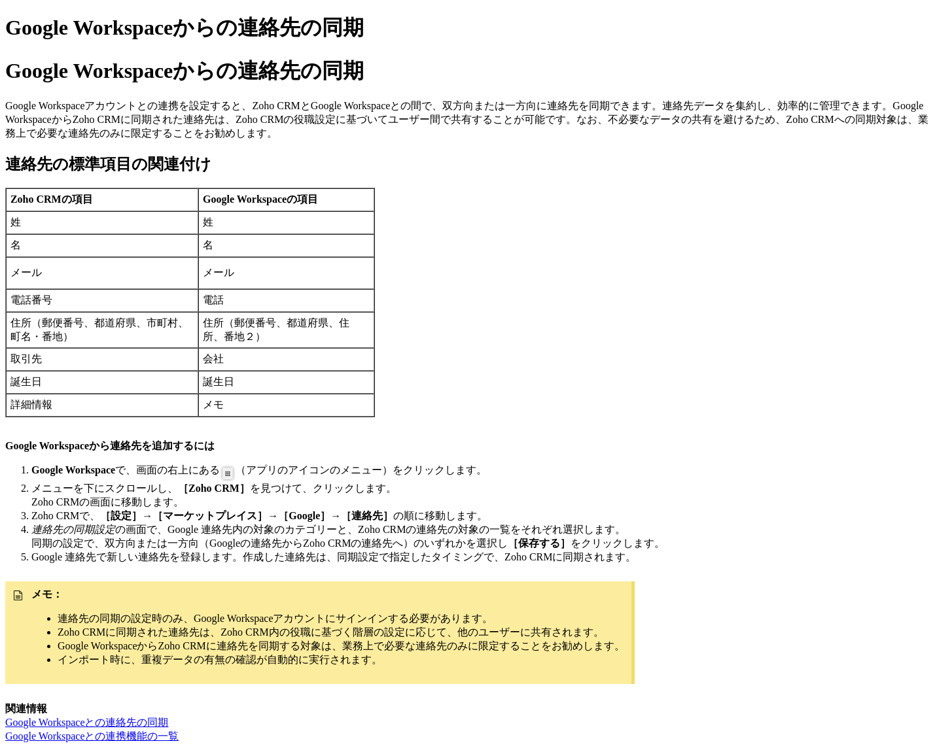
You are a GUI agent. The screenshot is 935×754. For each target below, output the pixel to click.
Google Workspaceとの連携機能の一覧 (92, 736)
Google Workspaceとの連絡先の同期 (87, 722)
